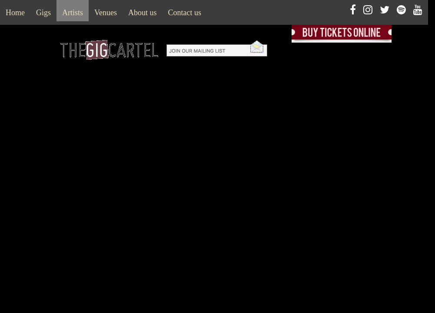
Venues (105, 12)
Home (15, 12)
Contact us (185, 12)
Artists (72, 12)
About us (142, 12)
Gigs (43, 12)
